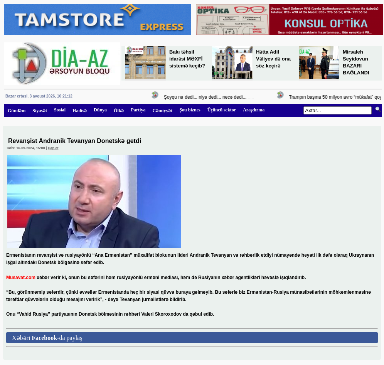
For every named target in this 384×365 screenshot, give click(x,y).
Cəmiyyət (162, 110)
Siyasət (39, 110)
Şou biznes (189, 110)
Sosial (60, 110)
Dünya (100, 110)
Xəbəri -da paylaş (47, 338)
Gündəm (16, 110)
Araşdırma (253, 110)
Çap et (53, 148)
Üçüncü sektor (221, 110)
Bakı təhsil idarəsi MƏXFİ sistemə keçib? (187, 59)
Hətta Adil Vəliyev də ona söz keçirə (273, 59)
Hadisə (79, 110)
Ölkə (119, 110)
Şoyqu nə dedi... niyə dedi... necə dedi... (206, 97)
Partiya (138, 110)
